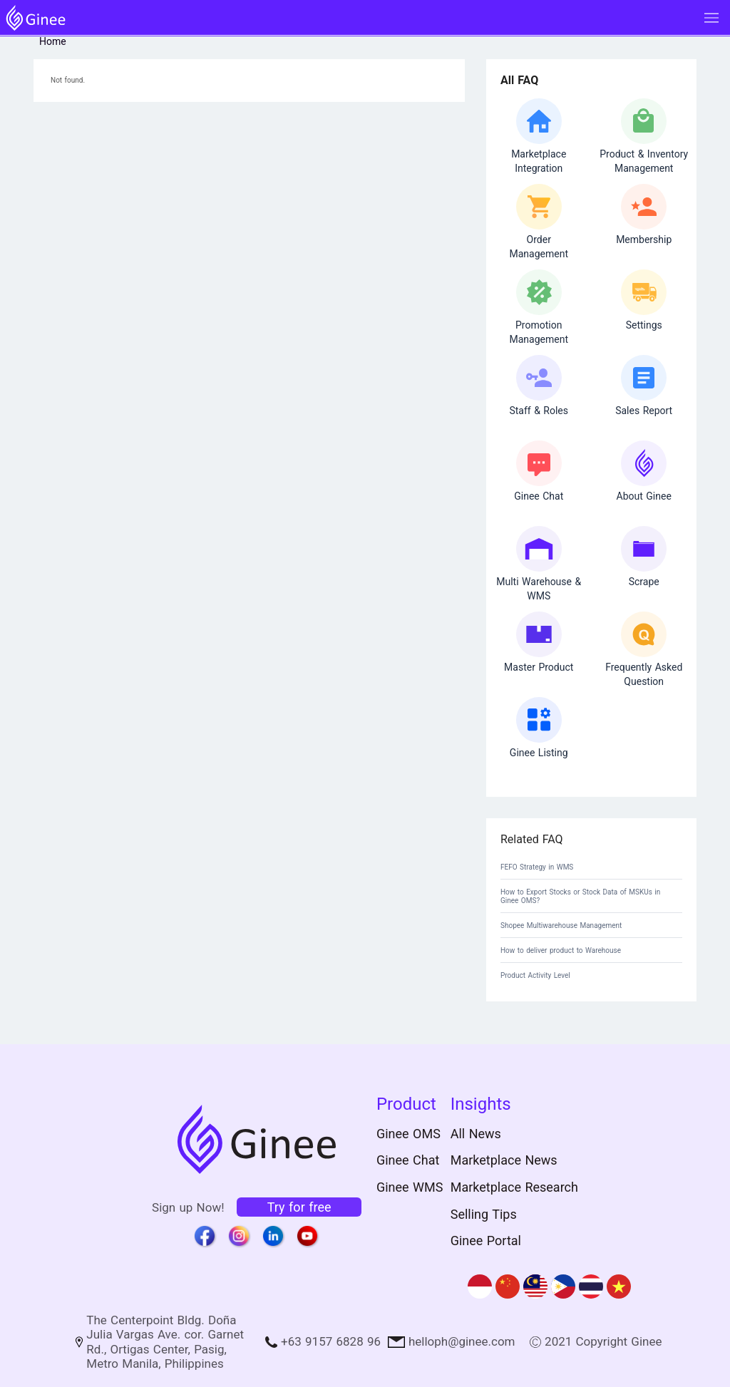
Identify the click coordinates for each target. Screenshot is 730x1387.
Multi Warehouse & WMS (538, 589)
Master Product (538, 667)
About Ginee (644, 496)
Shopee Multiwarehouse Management (561, 925)
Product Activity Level (535, 975)
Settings (644, 325)
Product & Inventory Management (644, 161)
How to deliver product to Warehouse (560, 950)
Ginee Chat (538, 496)
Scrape (644, 581)
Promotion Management (538, 332)
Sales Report (643, 410)
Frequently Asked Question (643, 674)
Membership (644, 239)
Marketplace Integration (538, 161)
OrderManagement (538, 246)
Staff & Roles (538, 410)
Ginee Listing (539, 752)
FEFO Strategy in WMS (536, 867)
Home (52, 41)
